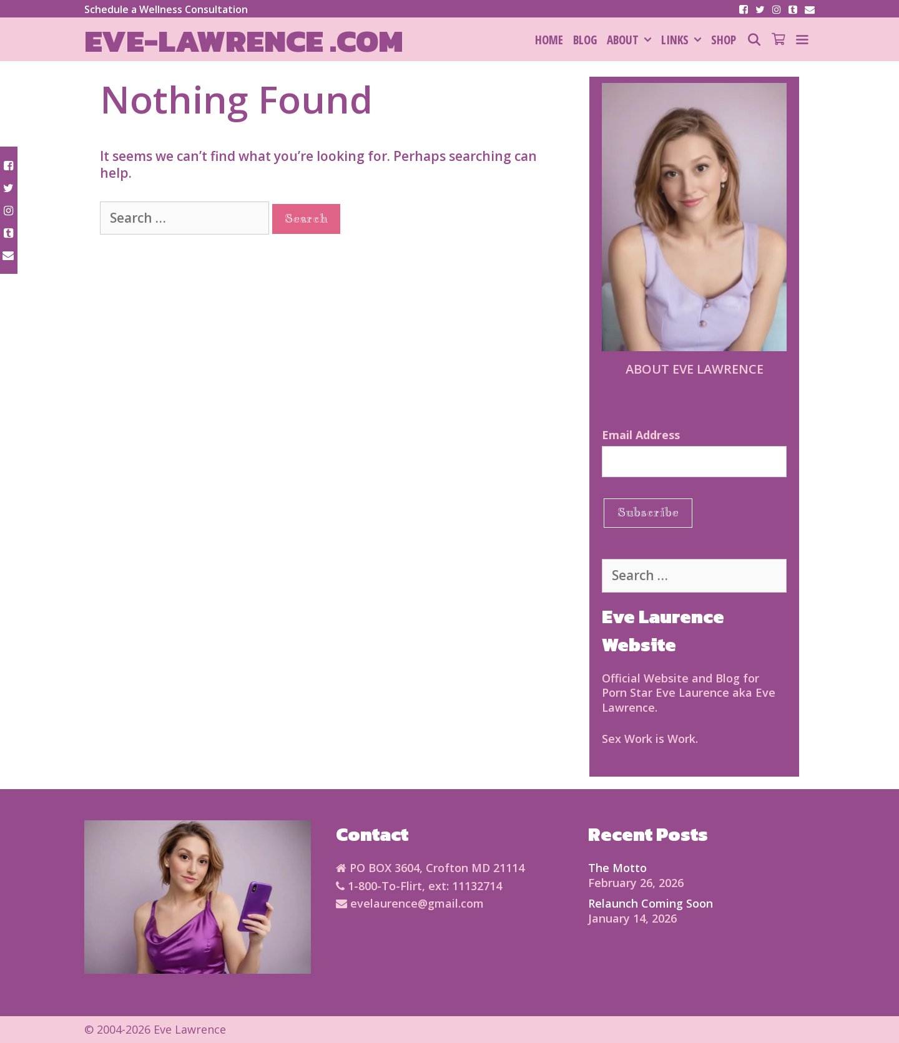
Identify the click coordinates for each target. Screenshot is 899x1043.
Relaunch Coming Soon (650, 903)
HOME (549, 40)
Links (683, 40)
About (631, 40)
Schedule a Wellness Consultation (166, 9)
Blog (585, 40)
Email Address (641, 434)
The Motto (617, 867)
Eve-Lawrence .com (243, 40)
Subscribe (648, 512)
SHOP (723, 40)
